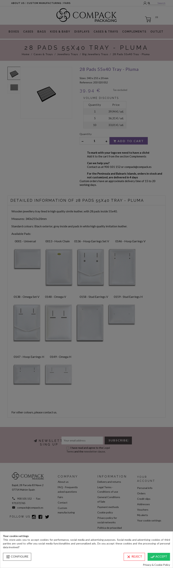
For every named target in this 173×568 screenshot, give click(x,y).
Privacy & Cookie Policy (156, 564)
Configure (17, 557)
